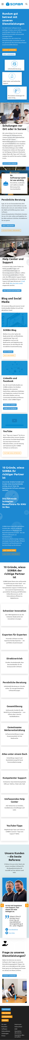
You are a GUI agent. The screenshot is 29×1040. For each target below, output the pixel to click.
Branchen (4, 1026)
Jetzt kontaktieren (9, 550)
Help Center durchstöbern (11, 290)
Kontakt (5, 1020)
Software (4, 1029)
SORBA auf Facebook (10, 408)
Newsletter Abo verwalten (19, 1036)
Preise (3, 1035)
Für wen (4, 1024)
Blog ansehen (8, 351)
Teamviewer (6, 1009)
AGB (16, 1029)
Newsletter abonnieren (18, 1032)
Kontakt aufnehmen (9, 50)
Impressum (18, 1024)
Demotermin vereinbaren (11, 554)
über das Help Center (16, 283)
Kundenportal (7, 1016)
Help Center (6, 1013)
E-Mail (23, 281)
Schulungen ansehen (10, 163)
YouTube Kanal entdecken (12, 453)
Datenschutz (18, 1026)
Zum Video (12, 933)
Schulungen (5, 1033)
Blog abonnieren (9, 355)
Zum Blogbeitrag (13, 929)
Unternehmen (6, 1031)
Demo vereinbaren (9, 54)
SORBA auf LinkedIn (10, 405)
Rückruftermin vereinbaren (11, 230)
